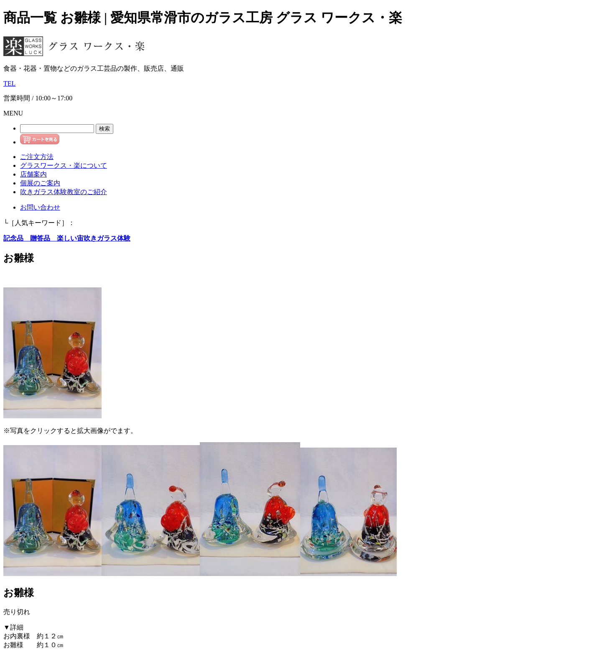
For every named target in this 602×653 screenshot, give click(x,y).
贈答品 (36, 238)
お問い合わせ (40, 207)
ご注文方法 (37, 156)
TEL (9, 83)
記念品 (13, 238)
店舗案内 (33, 174)
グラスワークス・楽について (63, 165)
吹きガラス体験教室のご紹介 (63, 191)
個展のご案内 (40, 183)
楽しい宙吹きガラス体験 (90, 238)
